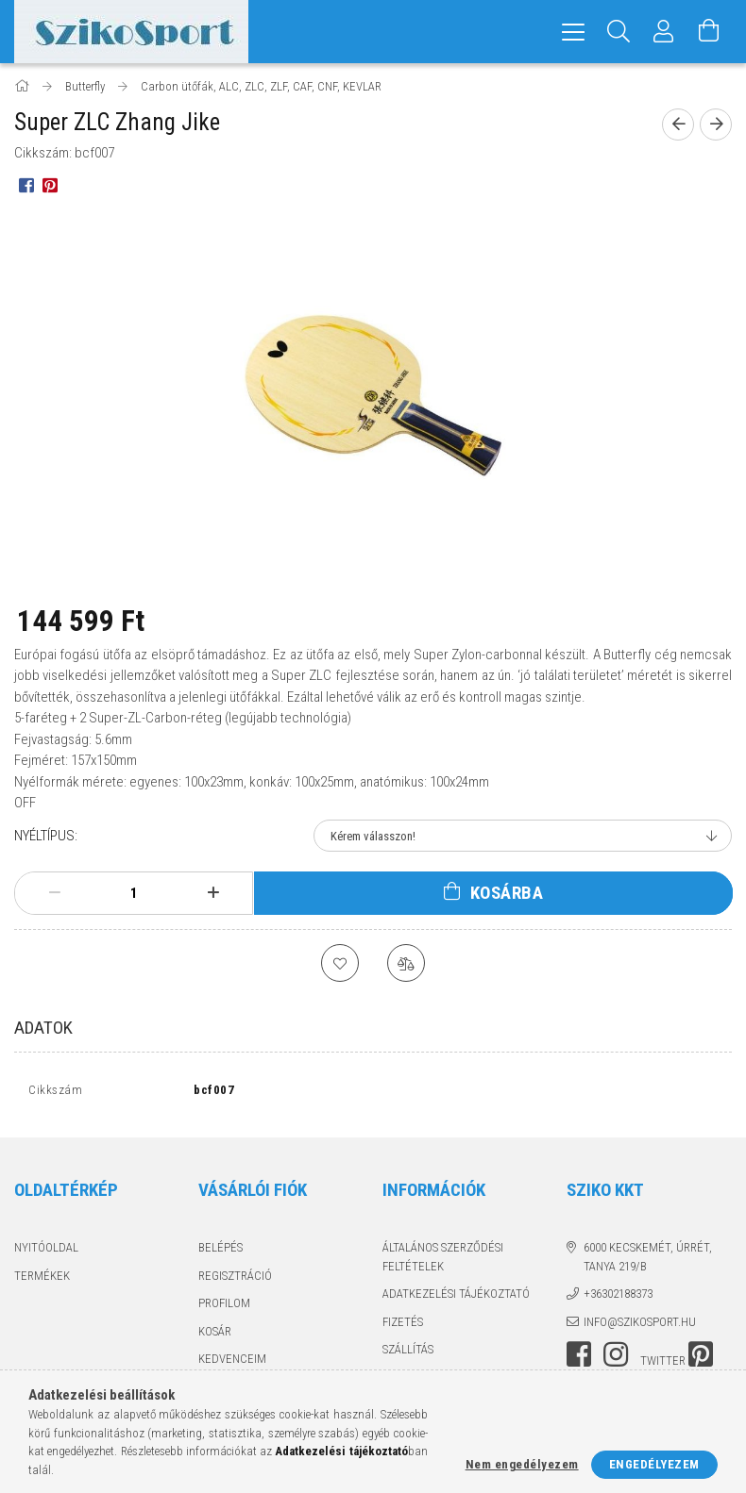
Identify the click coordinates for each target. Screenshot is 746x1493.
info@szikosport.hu (640, 1326)
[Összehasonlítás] (406, 963)
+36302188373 (618, 1298)
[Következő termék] (716, 124)
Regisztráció (235, 1280)
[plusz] (213, 893)
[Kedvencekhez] (340, 963)
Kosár (214, 1336)
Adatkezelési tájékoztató (456, 1298)
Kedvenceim (232, 1363)
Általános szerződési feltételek (442, 1261)
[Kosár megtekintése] (709, 31)
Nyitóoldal (46, 1252)
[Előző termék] (678, 124)
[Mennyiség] (134, 893)
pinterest (700, 1359)
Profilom (224, 1308)
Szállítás (407, 1354)
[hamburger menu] (573, 31)
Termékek (42, 1280)
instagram (615, 1359)
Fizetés (402, 1326)
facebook (579, 1359)
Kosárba (507, 893)
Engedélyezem (654, 1464)
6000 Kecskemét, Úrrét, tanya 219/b (648, 1261)
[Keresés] (618, 31)
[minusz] (54, 893)
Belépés (220, 1252)
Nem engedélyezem (522, 1464)
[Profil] (664, 31)
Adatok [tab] (43, 1027)
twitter (663, 1365)
